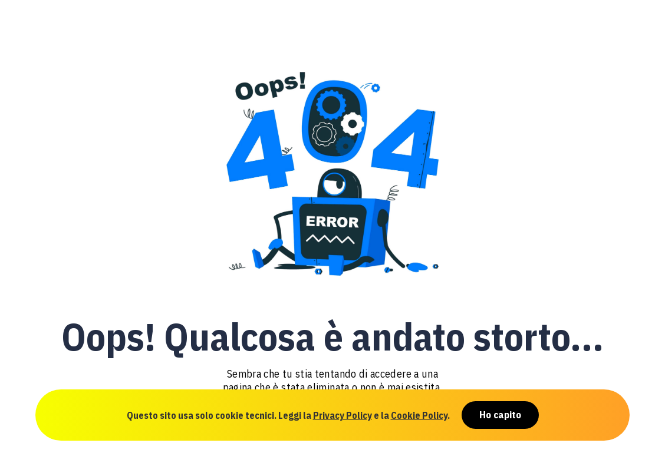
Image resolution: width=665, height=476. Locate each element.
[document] (332, 238)
